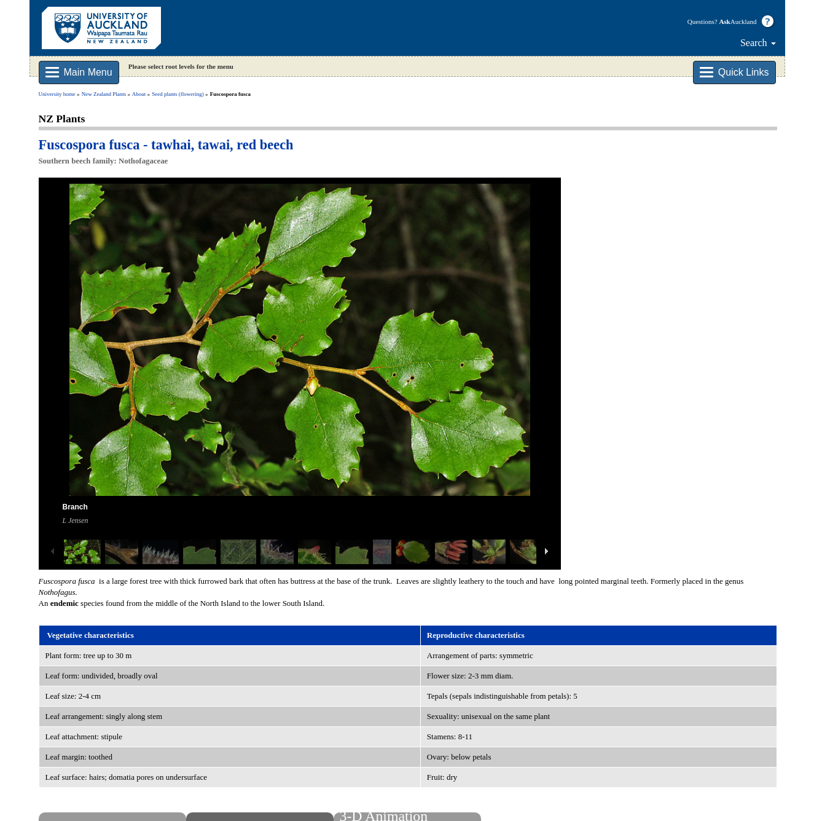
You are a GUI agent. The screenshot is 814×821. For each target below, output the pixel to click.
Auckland (737, 21)
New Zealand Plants (104, 94)
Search (758, 42)
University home (57, 94)
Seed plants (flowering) (177, 94)
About (139, 94)
